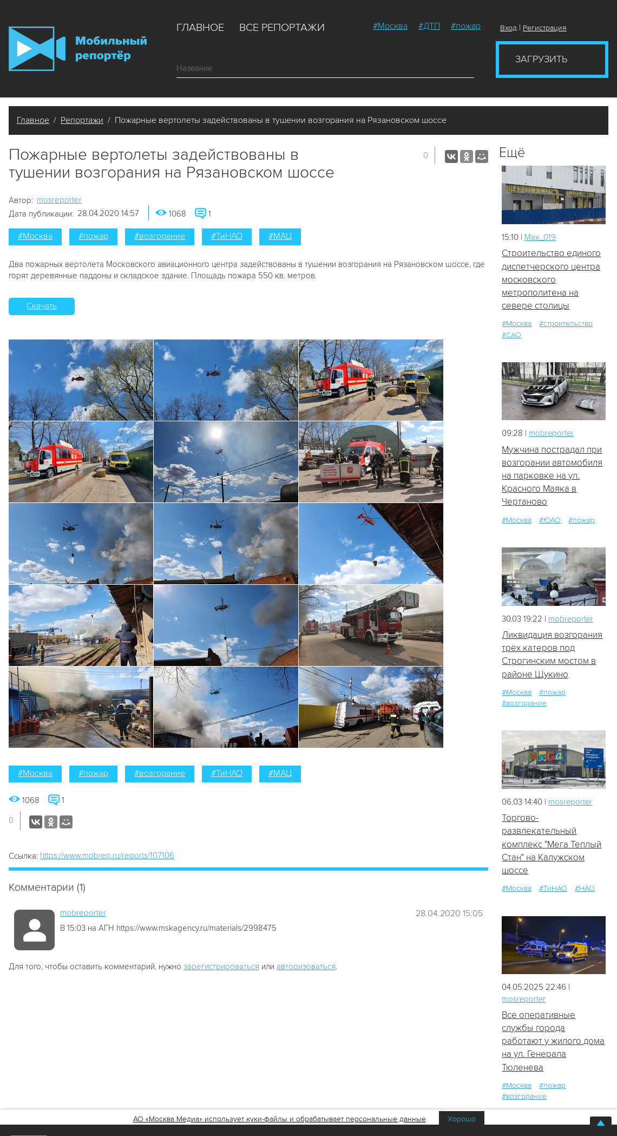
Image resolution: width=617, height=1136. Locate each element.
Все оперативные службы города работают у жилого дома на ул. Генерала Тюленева (553, 1042)
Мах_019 (540, 237)
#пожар (466, 26)
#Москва (390, 26)
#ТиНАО (226, 236)
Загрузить (541, 59)
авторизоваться (306, 966)
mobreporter (83, 913)
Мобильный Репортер (78, 49)
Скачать (42, 306)
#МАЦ (280, 236)
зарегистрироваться (221, 966)
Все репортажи (282, 27)
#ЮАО (550, 520)
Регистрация (545, 27)
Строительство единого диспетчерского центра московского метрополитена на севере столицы (551, 279)
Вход (508, 27)
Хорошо (462, 1119)
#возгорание (159, 236)
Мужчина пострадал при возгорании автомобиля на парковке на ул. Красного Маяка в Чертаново (552, 476)
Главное (200, 27)
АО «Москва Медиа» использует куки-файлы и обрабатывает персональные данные (279, 1119)
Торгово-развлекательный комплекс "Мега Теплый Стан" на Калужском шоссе (551, 845)
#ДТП (429, 26)
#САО (511, 335)
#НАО (585, 889)
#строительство (566, 324)
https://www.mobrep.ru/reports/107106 (107, 855)
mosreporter (59, 200)
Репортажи (82, 120)
